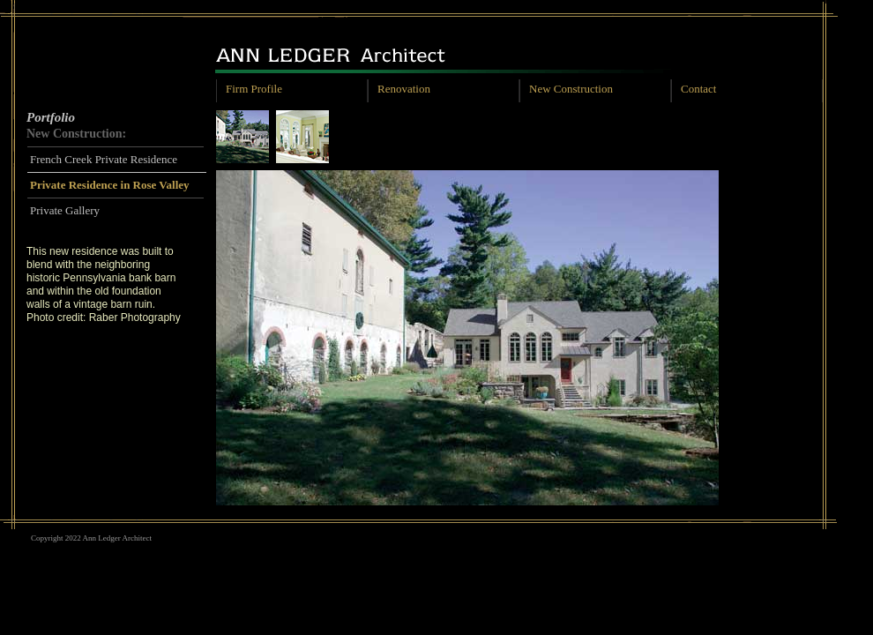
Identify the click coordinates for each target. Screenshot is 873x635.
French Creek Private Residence (103, 159)
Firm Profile (254, 88)
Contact (698, 88)
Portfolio (50, 117)
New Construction (571, 88)
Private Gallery (65, 210)
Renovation (403, 88)
